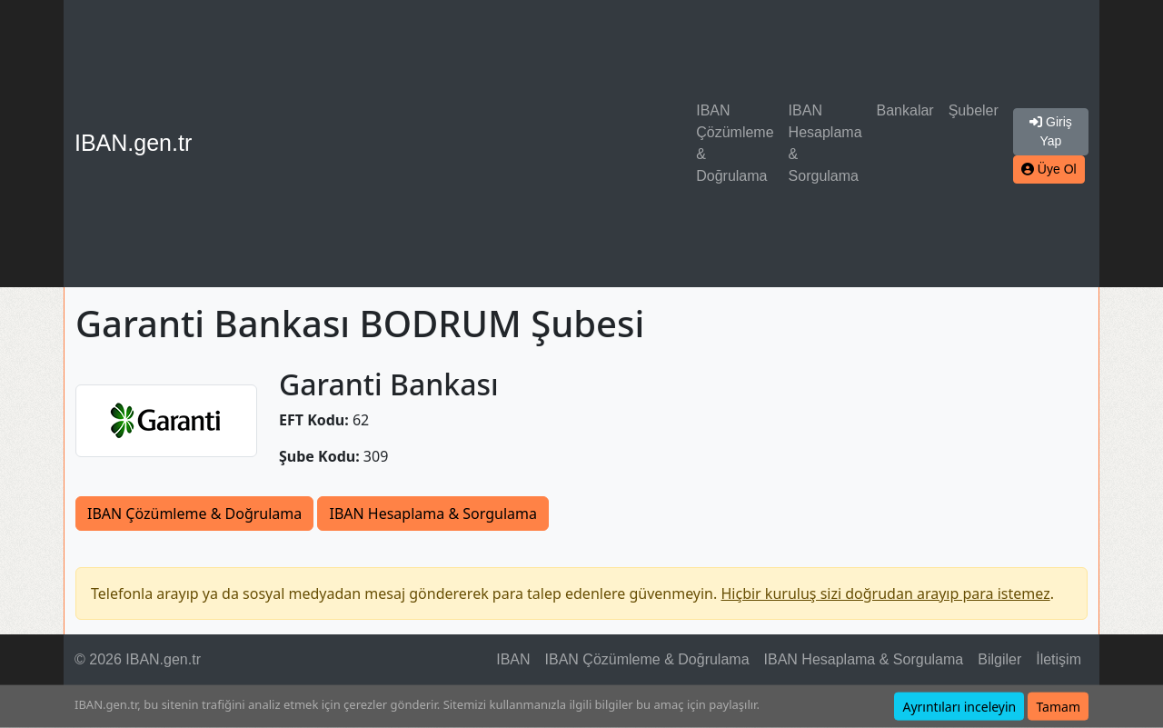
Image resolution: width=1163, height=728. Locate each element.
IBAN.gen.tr (133, 142)
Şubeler (974, 110)
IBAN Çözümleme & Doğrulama (734, 143)
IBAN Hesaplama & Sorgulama (825, 143)
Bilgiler (999, 659)
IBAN (513, 659)
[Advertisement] (447, 143)
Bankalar (905, 110)
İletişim (1058, 659)
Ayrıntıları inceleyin (959, 706)
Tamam (1058, 706)
